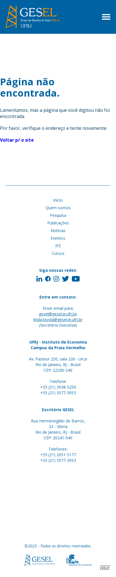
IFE (58, 245)
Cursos (58, 253)
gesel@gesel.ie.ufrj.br (58, 314)
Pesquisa (58, 215)
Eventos (58, 238)
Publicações (58, 223)
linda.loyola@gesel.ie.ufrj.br (58, 319)
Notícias (58, 230)
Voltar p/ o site (17, 140)
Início (58, 200)
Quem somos (58, 207)
